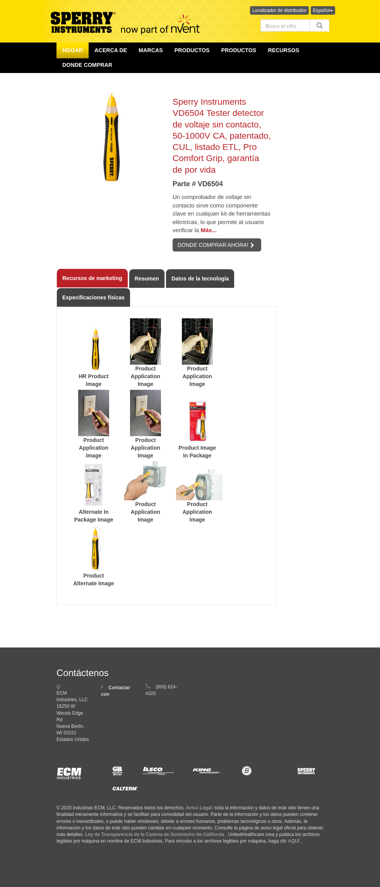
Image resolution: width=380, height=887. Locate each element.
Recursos (283, 50)
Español (323, 10)
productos (192, 50)
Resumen (147, 278)
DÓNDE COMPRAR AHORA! (216, 245)
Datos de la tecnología (200, 278)
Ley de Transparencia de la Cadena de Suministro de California (154, 834)
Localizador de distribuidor (279, 10)
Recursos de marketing (92, 278)
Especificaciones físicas (93, 297)
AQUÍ (294, 841)
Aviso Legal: (199, 808)
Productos (239, 50)
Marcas (151, 50)
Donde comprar (87, 65)
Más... (209, 230)
